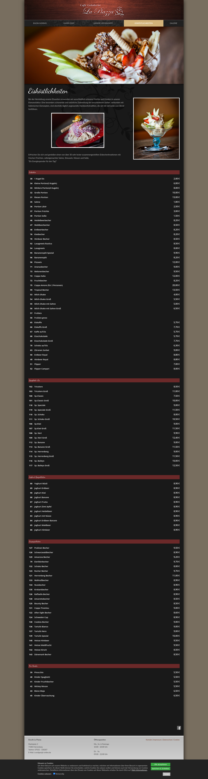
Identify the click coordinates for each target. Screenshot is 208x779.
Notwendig (58, 774)
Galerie (173, 23)
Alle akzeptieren (160, 764)
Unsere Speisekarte (103, 23)
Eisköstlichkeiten (144, 23)
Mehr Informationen (139, 770)
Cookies (177, 740)
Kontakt (149, 740)
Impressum (157, 740)
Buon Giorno (40, 23)
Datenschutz (167, 740)
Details (166, 774)
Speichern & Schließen (160, 768)
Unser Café (69, 23)
